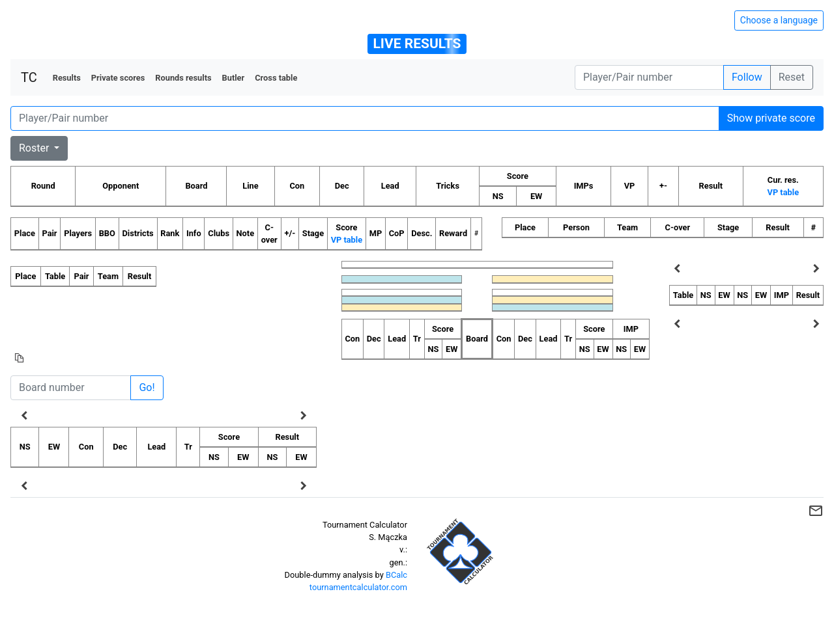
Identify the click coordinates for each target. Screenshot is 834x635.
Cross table (276, 78)
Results (67, 78)
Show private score (771, 118)
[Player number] (649, 77)
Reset (792, 77)
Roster (35, 148)
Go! (146, 387)
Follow (747, 77)
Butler (233, 78)
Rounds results (183, 78)
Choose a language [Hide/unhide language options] (779, 20)
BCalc (396, 575)
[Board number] (70, 387)
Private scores (118, 78)
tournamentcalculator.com (358, 587)
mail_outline (816, 511)
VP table (783, 192)
